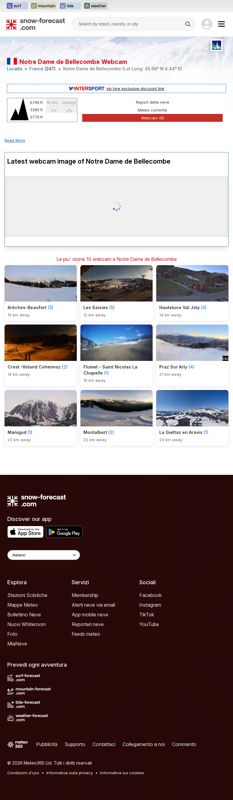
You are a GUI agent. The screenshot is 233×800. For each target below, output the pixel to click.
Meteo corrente (152, 110)
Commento (184, 744)
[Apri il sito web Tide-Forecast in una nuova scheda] (70, 6)
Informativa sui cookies (122, 772)
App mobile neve (90, 615)
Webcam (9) (152, 117)
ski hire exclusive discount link (116, 88)
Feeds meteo (86, 634)
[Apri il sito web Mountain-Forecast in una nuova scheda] (43, 6)
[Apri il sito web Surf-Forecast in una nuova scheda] (17, 6)
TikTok (146, 615)
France (36, 69)
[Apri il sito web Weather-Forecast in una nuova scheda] (95, 6)
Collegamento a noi (144, 744)
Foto (12, 634)
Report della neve (152, 102)
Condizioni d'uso (23, 772)
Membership (85, 595)
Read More (15, 140)
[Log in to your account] (206, 23)
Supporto (75, 744)
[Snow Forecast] (35, 24)
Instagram (150, 605)
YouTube (149, 624)
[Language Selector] (43, 555)
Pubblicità (46, 744)
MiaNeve (17, 644)
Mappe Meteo (22, 605)
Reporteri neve (88, 624)
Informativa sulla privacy (69, 772)
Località (14, 69)
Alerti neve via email (93, 605)
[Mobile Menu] (221, 23)
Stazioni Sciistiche (27, 595)
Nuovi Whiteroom (26, 624)
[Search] (188, 24)
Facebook (150, 595)
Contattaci (104, 744)
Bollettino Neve (24, 615)
